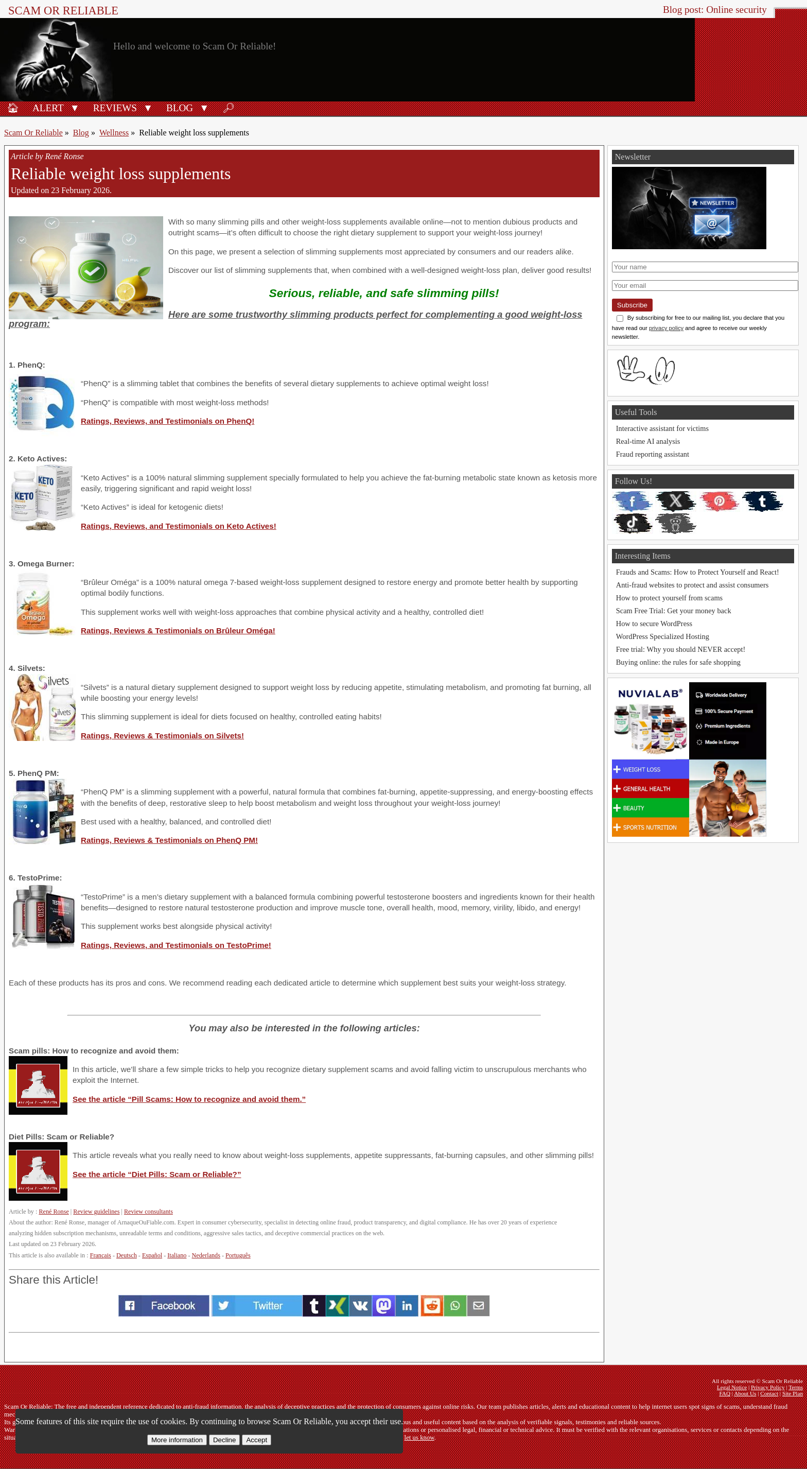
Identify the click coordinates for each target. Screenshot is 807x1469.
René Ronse (53, 1211)
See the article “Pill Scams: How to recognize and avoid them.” (189, 1099)
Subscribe (632, 305)
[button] (75, 107)
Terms (795, 1387)
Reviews (115, 107)
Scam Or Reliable (63, 10)
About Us (745, 1393)
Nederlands (206, 1255)
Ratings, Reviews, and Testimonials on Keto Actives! (178, 526)
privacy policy (666, 328)
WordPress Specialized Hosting (662, 636)
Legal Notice (732, 1387)
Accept (256, 1440)
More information (177, 1440)
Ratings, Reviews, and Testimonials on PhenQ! (167, 421)
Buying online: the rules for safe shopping (678, 662)
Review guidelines (96, 1211)
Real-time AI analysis (648, 441)
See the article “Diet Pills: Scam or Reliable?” (157, 1174)
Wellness (114, 132)
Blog (179, 107)
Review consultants (148, 1211)
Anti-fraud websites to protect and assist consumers (692, 585)
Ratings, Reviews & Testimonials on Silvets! (162, 735)
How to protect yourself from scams (669, 598)
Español (152, 1255)
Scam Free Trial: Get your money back (673, 611)
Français (100, 1255)
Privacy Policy (768, 1387)
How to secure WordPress (654, 623)
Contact (769, 1393)
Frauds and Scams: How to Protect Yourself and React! (697, 572)
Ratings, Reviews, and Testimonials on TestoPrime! (176, 945)
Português (238, 1255)
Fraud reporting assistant (652, 454)
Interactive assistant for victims (662, 428)
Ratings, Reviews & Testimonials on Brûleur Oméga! (178, 630)
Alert (48, 107)
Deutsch (126, 1255)
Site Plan (792, 1393)
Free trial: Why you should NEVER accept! (681, 649)
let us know (419, 1437)
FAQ (724, 1393)
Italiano (176, 1255)
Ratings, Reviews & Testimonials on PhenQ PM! (169, 840)
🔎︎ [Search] (228, 107)
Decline (224, 1440)
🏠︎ (13, 107)
